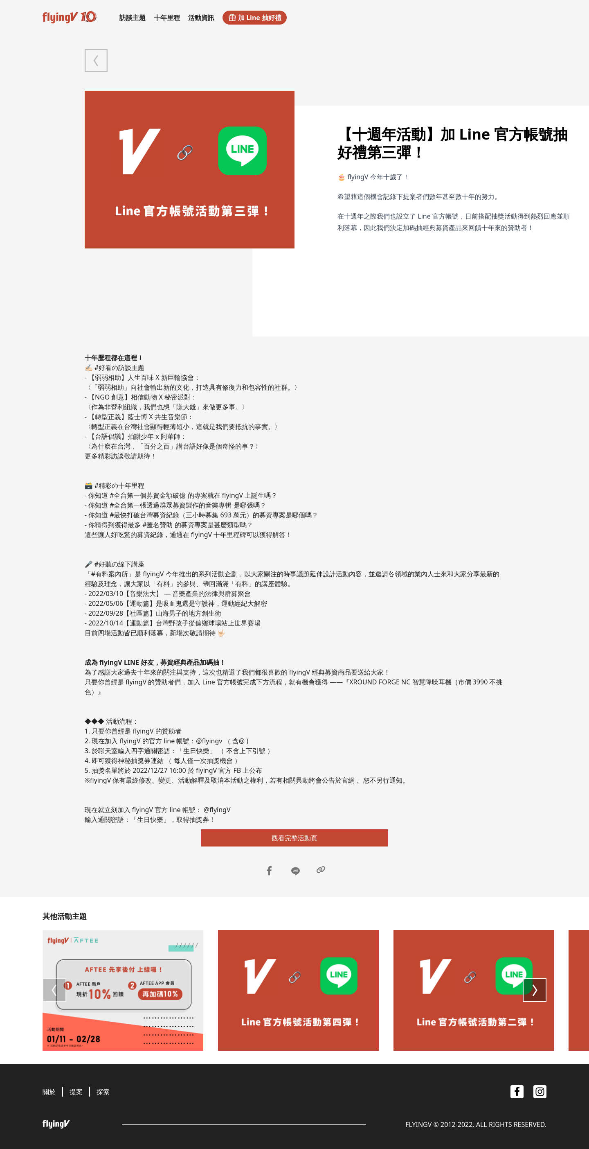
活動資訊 (201, 17)
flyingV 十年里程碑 (218, 534)
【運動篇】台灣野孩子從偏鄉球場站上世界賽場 (192, 623)
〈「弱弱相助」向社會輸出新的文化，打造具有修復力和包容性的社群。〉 (193, 387)
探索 (103, 1091)
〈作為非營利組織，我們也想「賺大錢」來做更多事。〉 (166, 406)
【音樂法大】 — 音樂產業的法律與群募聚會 (187, 593)
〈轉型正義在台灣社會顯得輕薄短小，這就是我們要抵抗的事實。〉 (183, 426)
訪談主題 (132, 17)
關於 (49, 1091)
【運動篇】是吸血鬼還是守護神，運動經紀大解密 (195, 603)
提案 (76, 1091)
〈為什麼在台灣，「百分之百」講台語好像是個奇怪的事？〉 (173, 446)
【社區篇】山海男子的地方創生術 (172, 613)
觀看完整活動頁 (294, 837)
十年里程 (167, 17)
